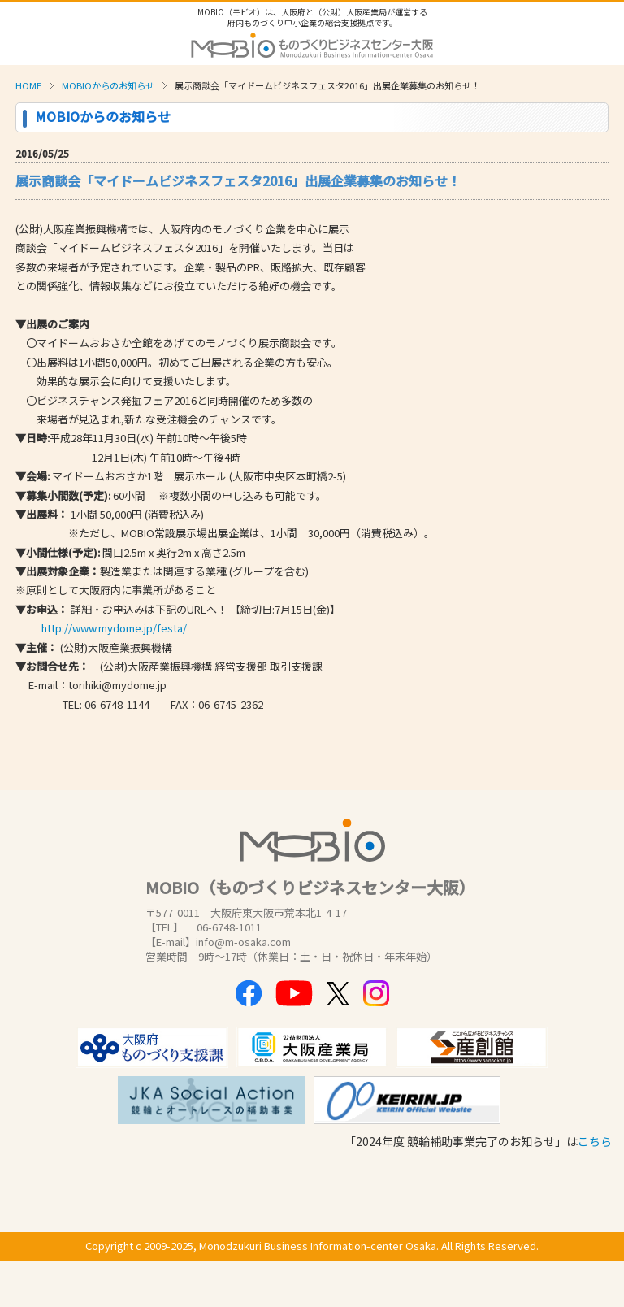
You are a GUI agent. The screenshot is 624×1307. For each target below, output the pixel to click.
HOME (28, 85)
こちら (595, 1141)
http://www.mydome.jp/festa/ (114, 628)
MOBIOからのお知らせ (108, 85)
